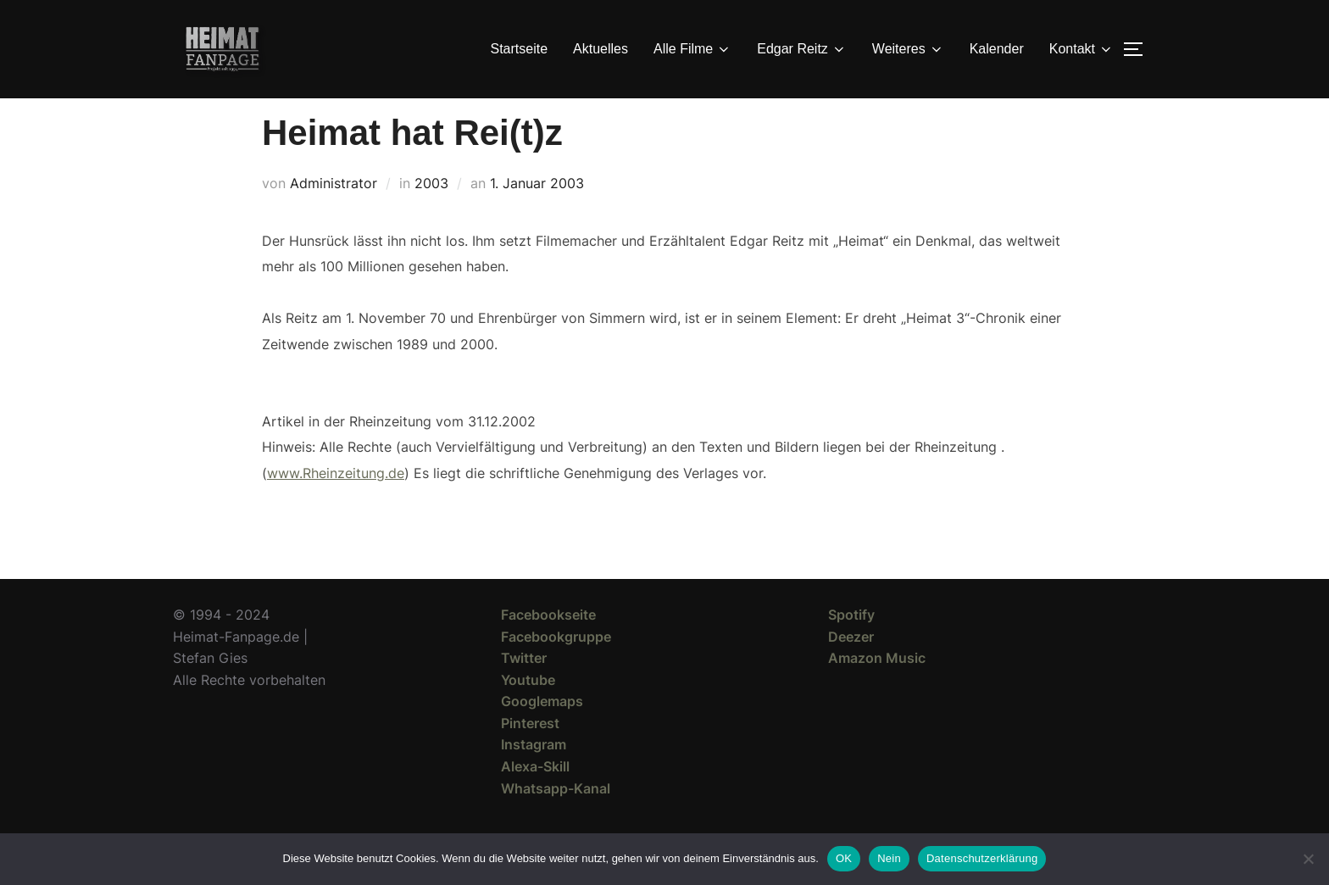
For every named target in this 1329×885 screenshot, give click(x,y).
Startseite (519, 49)
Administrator (333, 213)
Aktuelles (600, 49)
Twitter (524, 688)
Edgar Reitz (802, 49)
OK (844, 858)
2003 (431, 213)
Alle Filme (692, 49)
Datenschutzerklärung (981, 858)
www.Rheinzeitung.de (335, 502)
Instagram (533, 774)
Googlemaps (542, 731)
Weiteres (908, 49)
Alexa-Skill (535, 796)
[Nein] (1307, 858)
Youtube (528, 710)
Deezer (851, 666)
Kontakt (1081, 49)
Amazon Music (877, 688)
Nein (889, 858)
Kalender (997, 49)
